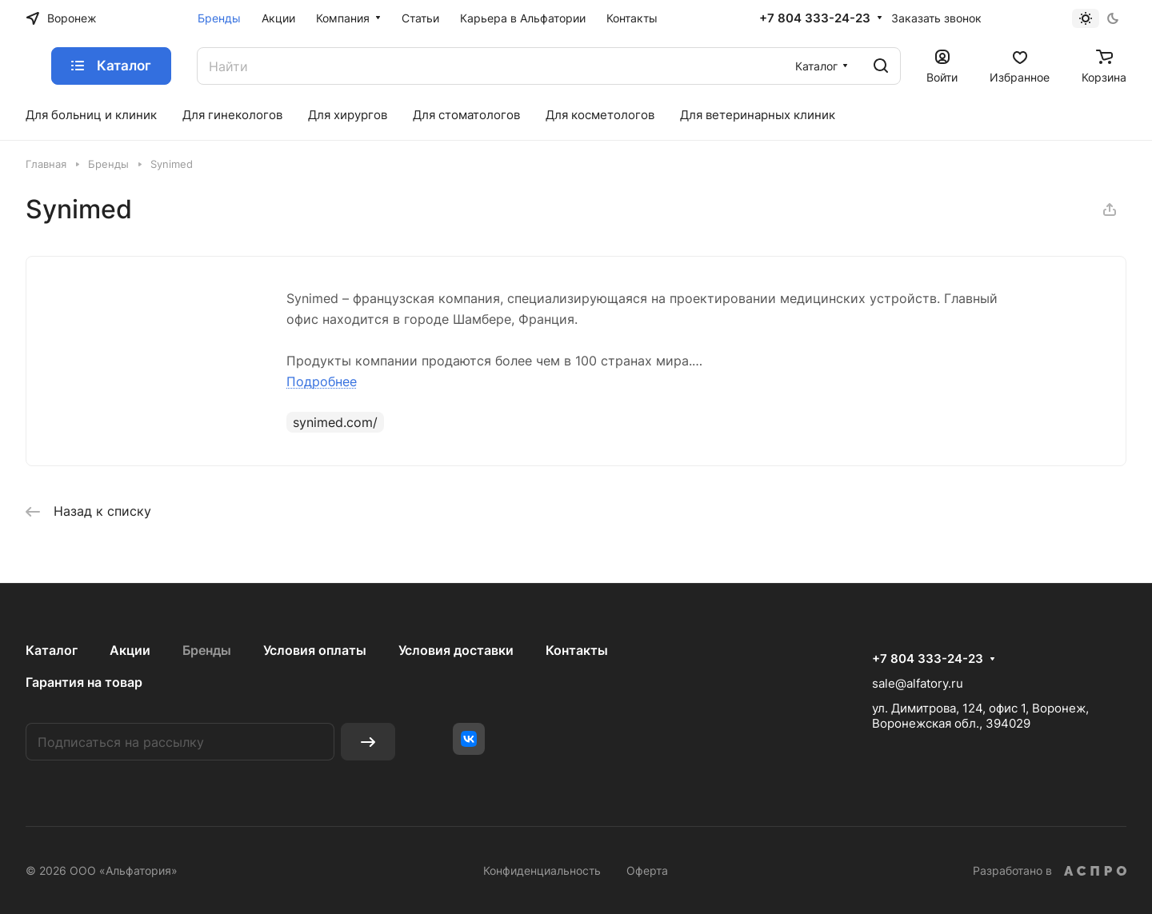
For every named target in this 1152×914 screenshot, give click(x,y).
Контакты (577, 650)
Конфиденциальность (542, 870)
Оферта (647, 870)
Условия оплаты (314, 650)
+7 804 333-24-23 (814, 18)
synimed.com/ (335, 422)
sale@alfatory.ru (917, 683)
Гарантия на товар (84, 682)
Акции (130, 650)
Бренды (206, 650)
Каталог (52, 650)
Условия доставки (456, 650)
